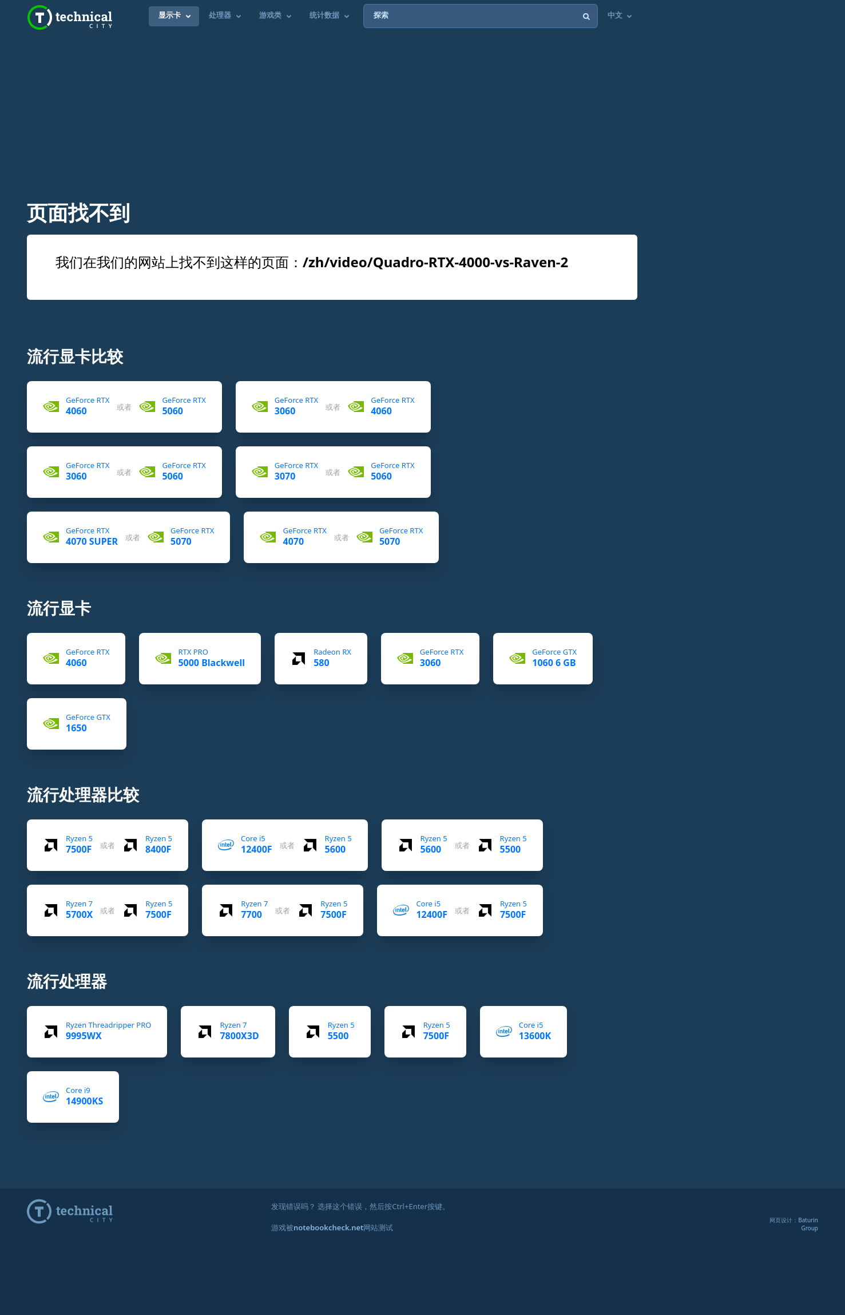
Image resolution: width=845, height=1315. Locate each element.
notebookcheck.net (328, 1227)
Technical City (69, 17)
